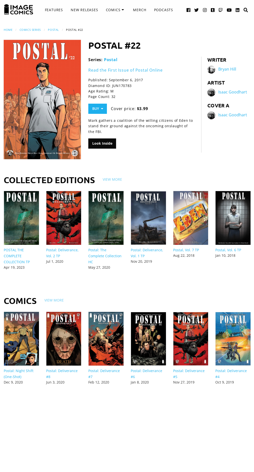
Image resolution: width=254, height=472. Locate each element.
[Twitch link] (221, 10)
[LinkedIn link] (238, 10)
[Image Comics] (18, 9)
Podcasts (163, 9)
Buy (97, 108)
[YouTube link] (229, 10)
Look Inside (102, 143)
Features (54, 9)
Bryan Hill (227, 69)
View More (112, 179)
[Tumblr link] (213, 10)
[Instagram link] (205, 10)
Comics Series (30, 30)
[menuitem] (54, 10)
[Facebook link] (188, 10)
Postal (53, 30)
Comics (113, 9)
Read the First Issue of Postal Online (125, 70)
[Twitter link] (196, 10)
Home (8, 30)
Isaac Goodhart (232, 92)
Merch (139, 9)
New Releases (84, 9)
